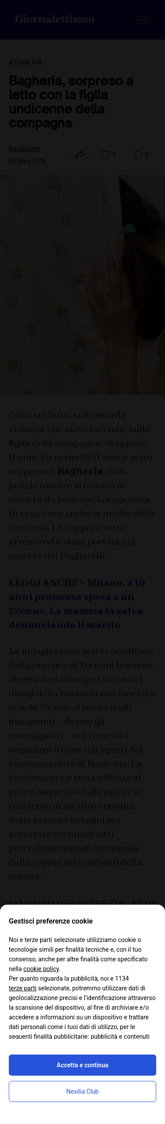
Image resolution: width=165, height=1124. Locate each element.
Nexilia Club (82, 1091)
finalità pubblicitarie (61, 1036)
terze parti (23, 988)
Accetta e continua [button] (82, 1065)
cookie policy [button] (41, 968)
